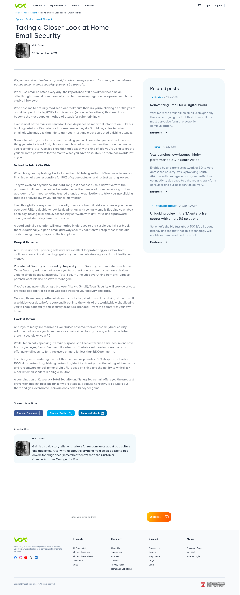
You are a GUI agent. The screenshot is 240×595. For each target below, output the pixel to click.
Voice (75, 564)
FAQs (151, 560)
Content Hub (117, 552)
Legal (151, 564)
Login (207, 5)
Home (17, 13)
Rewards (89, 5)
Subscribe (159, 517)
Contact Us (154, 548)
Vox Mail (191, 552)
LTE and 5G (78, 560)
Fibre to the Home (81, 552)
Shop (74, 5)
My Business (57, 5)
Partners (115, 556)
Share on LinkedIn (92, 413)
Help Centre (154, 556)
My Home (37, 5)
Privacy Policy (117, 564)
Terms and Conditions (121, 569)
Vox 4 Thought (30, 13)
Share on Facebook (28, 413)
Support (218, 5)
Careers (115, 560)
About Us (115, 548)
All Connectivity (80, 548)
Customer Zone (194, 548)
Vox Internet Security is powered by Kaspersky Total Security (55, 266)
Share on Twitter (61, 413)
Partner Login (193, 556)
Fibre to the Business (83, 556)
